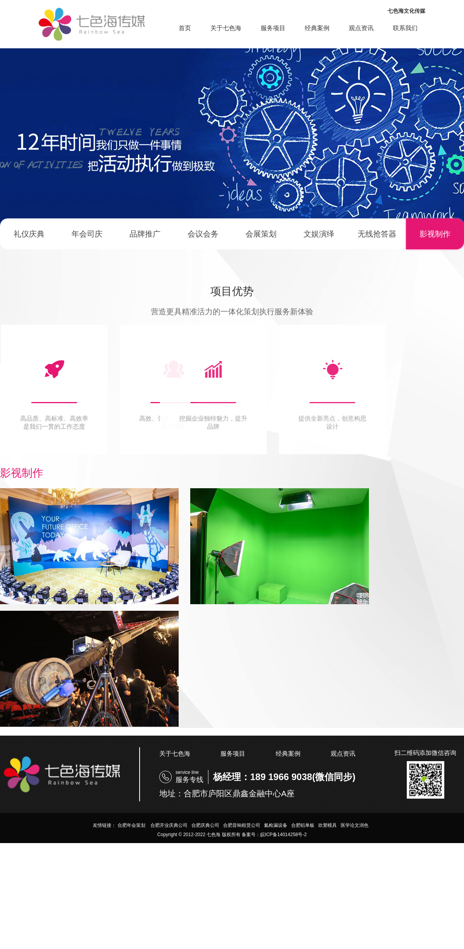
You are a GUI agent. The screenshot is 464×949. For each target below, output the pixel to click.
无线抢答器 (377, 234)
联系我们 (405, 28)
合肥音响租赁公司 (241, 825)
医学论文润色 (354, 825)
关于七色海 (225, 28)
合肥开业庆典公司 (169, 825)
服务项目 (273, 28)
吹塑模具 (327, 825)
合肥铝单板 (302, 825)
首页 (185, 28)
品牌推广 (145, 234)
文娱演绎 (319, 234)
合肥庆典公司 (205, 825)
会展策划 (261, 234)
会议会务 (203, 234)
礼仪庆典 (29, 234)
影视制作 (435, 234)
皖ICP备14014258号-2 (283, 834)
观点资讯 (361, 28)
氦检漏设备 (275, 825)
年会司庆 (87, 234)
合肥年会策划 (132, 825)
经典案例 (317, 28)
